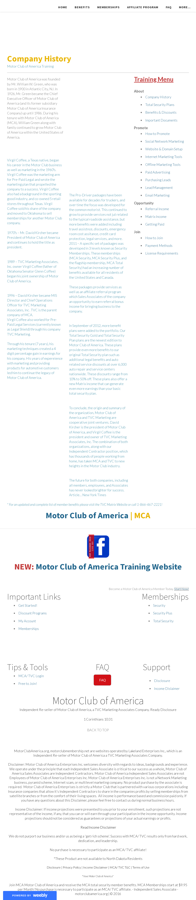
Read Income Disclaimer (98, 827)
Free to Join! (27, 683)
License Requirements (161, 253)
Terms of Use (140, 867)
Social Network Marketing (164, 141)
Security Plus (162, 613)
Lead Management (159, 187)
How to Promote (157, 133)
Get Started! (27, 605)
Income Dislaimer (167, 688)
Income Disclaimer (95, 867)
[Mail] (102, 740)
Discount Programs (32, 613)
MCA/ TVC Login (31, 676)
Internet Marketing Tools (163, 157)
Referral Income (157, 209)
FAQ (169, 7)
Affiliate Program (142, 7)
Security (159, 605)
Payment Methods (158, 245)
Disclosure (162, 681)
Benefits (82, 7)
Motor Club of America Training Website (109, 566)
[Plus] (95, 740)
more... (185, 7)
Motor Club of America (87, 515)
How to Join (154, 238)
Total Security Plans (159, 104)
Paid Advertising (157, 172)
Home (62, 7)
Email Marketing (157, 195)
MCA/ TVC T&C (120, 867)
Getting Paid (154, 224)
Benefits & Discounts (160, 112)
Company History (158, 97)
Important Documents (161, 120)
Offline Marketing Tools (162, 164)
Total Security (163, 621)
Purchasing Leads (158, 180)
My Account (27, 621)
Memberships (108, 7)
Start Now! (181, 589)
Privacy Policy (72, 867)
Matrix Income (156, 216)
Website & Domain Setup (164, 149)
